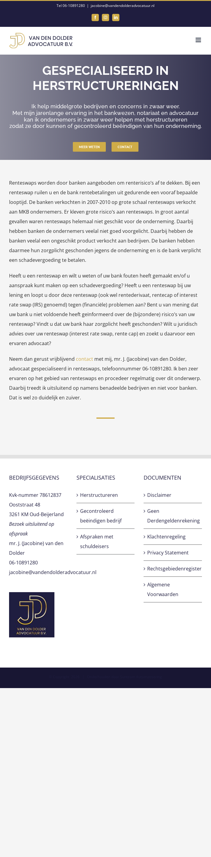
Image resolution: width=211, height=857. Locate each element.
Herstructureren (99, 495)
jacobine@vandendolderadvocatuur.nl (122, 5)
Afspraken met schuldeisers (96, 541)
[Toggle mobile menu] (199, 40)
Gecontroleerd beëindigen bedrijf (101, 516)
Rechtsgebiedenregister (173, 568)
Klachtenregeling (166, 536)
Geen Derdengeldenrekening (173, 516)
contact (84, 359)
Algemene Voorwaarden (162, 589)
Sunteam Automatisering (141, 676)
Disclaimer (159, 495)
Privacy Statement (168, 552)
